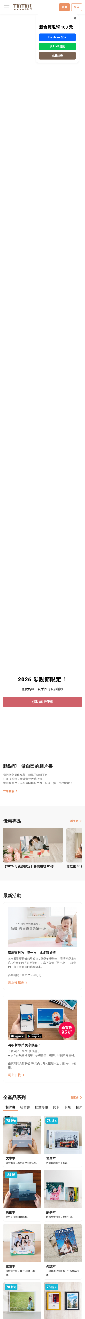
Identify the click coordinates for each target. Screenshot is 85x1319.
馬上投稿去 (17, 983)
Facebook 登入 (57, 37)
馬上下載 (16, 1075)
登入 (76, 7)
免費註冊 (57, 55)
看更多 (76, 821)
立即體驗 (10, 791)
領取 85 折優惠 (42, 702)
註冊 (64, 7)
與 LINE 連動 (57, 46)
